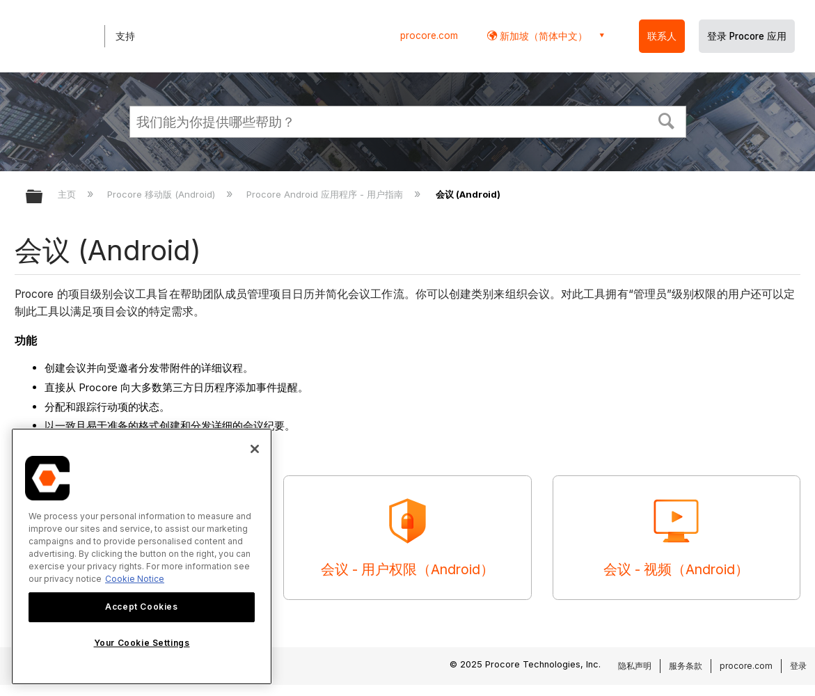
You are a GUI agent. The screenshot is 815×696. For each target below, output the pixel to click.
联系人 (661, 36)
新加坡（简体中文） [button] (542, 36)
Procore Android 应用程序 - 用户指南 (326, 194)
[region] (141, 556)
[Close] (254, 449)
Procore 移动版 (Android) (162, 194)
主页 (68, 194)
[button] (666, 119)
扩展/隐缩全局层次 (43, 197)
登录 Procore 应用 (746, 36)
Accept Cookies (141, 606)
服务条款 (685, 666)
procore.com (429, 35)
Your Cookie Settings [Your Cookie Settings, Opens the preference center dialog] (142, 643)
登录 (798, 666)
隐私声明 (634, 666)
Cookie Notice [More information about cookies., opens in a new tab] (134, 579)
